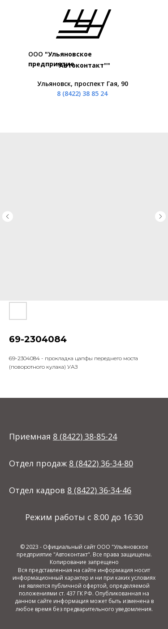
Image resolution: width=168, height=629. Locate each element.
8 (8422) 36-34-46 (99, 490)
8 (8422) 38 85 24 (82, 93)
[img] (83, 23)
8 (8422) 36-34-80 (101, 463)
